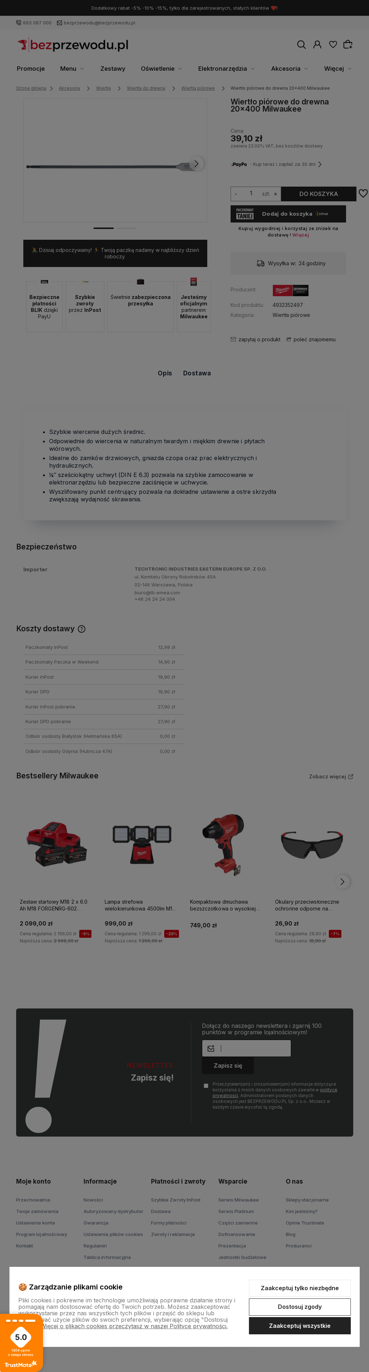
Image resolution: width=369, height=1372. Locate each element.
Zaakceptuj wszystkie (300, 1325)
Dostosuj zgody (300, 1306)
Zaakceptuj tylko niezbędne (300, 1288)
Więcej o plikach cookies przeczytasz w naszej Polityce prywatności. (134, 1326)
